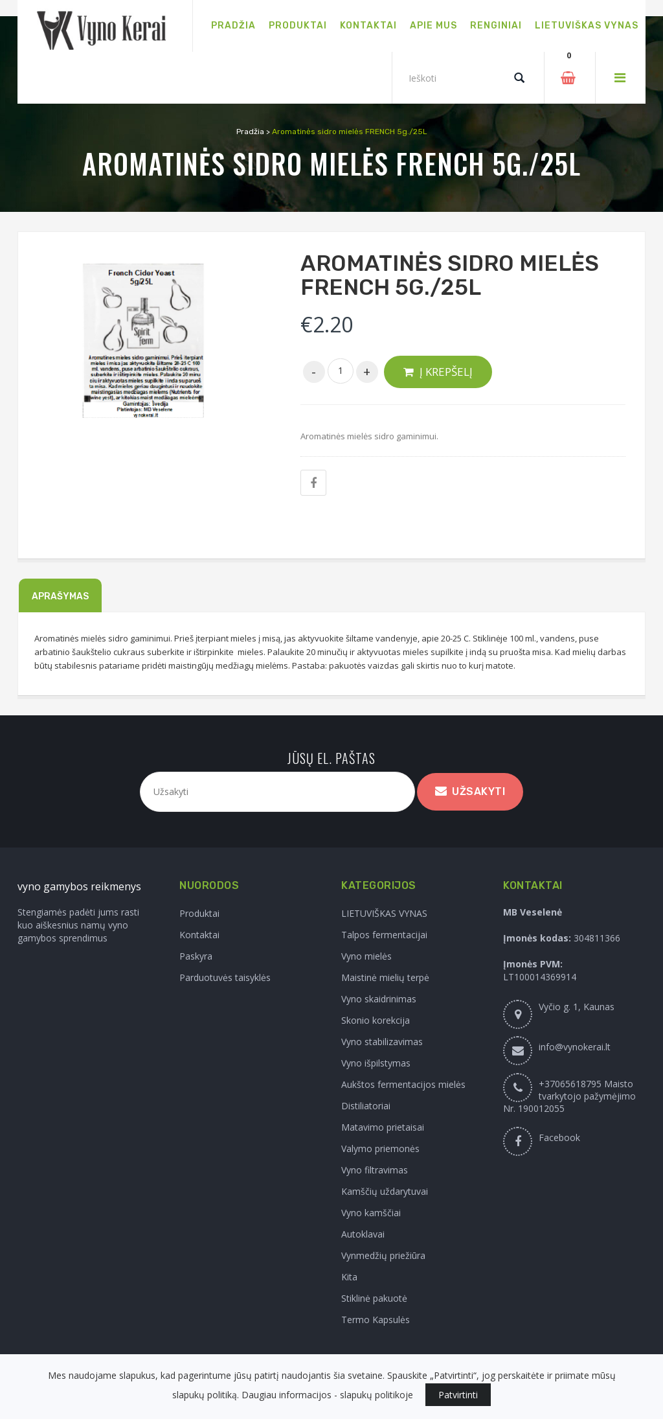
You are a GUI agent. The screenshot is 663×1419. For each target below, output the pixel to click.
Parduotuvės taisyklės (225, 977)
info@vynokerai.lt (575, 1047)
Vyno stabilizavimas (382, 1041)
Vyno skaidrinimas (378, 999)
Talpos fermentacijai (384, 935)
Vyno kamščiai (371, 1212)
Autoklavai (363, 1234)
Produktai (199, 913)
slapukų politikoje (376, 1395)
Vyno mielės (366, 956)
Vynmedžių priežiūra (383, 1255)
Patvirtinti (458, 1395)
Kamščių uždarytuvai (384, 1191)
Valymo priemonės (380, 1148)
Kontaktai (199, 935)
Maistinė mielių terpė (385, 977)
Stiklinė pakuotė (374, 1298)
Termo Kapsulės (375, 1319)
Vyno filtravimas (374, 1170)
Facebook (559, 1137)
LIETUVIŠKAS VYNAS (384, 913)
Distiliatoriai (365, 1106)
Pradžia (250, 131)
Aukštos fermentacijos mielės (403, 1084)
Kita (349, 1277)
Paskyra (195, 956)
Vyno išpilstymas (375, 1063)
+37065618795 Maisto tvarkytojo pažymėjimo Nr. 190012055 (569, 1096)
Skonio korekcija (375, 1020)
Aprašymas (60, 596)
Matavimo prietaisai (382, 1127)
